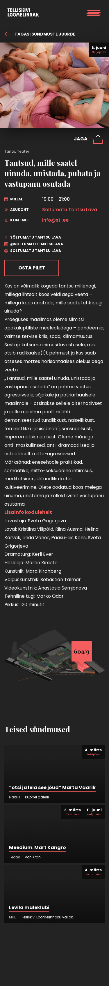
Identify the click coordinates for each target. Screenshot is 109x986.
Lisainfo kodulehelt (28, 512)
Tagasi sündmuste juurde (39, 34)
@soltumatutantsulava (33, 243)
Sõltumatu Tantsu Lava (69, 210)
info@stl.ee (55, 220)
